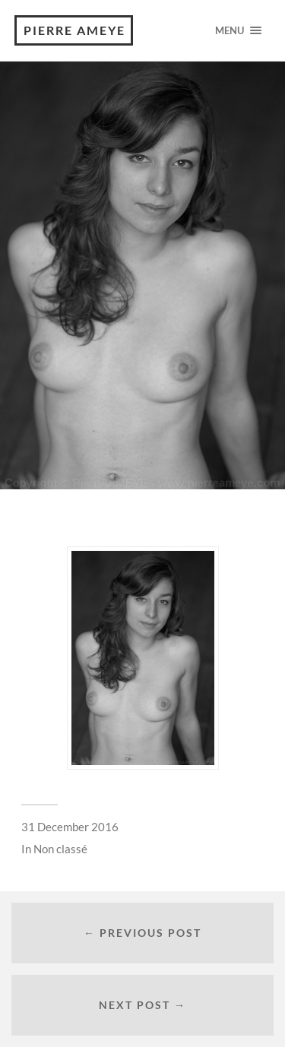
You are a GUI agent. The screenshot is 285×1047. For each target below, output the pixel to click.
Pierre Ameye (74, 30)
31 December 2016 (70, 826)
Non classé (60, 849)
